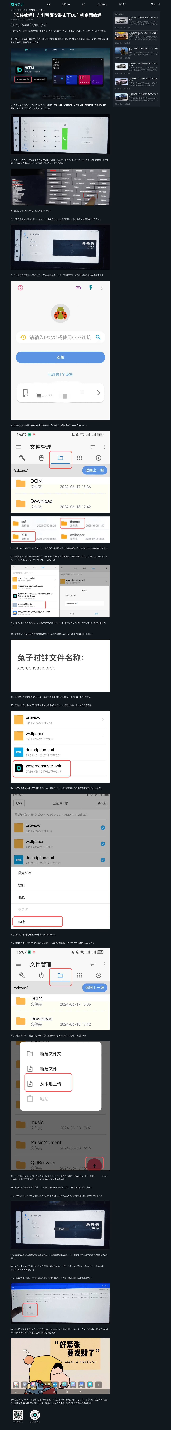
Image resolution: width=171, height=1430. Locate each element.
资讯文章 (21, 10)
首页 (13, 10)
